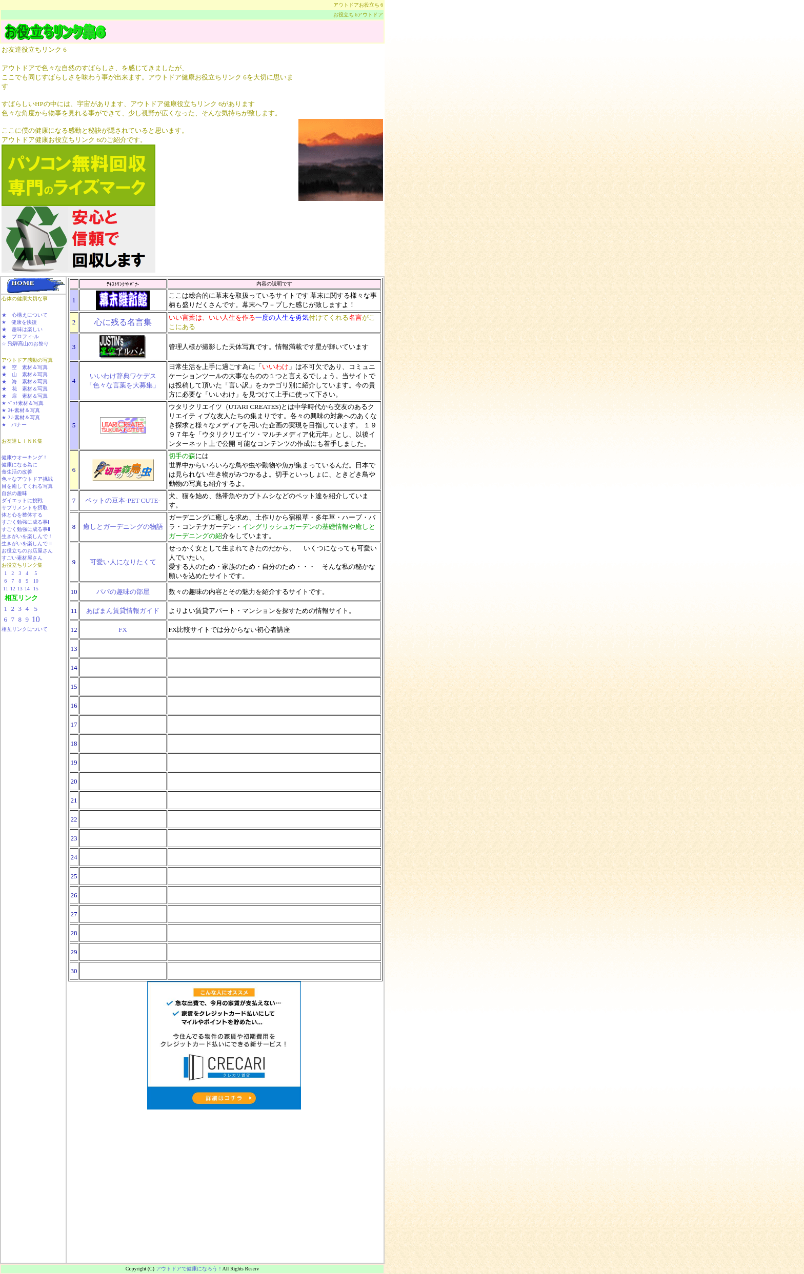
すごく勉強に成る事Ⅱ (26, 529)
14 (27, 588)
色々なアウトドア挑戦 (27, 479)
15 (35, 588)
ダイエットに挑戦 (22, 500)
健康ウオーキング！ (25, 457)
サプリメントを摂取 (25, 507)
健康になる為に (19, 464)
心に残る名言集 (123, 322)
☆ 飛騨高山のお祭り (25, 343)
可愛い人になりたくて (123, 562)
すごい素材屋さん (22, 558)
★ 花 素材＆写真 (25, 389)
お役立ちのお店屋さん (27, 550)
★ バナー (14, 424)
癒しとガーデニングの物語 (123, 526)
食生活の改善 (17, 472)
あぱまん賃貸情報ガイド (122, 610)
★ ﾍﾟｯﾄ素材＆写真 (23, 403)
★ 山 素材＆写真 (25, 374)
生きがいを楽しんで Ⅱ (27, 543)
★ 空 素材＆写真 (25, 367)
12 (12, 588)
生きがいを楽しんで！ (27, 536)
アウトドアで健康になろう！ (189, 1268)
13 (20, 588)
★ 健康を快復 (19, 322)
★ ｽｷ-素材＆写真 (21, 410)
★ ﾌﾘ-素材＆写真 (21, 417)
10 (35, 581)
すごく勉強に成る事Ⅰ (25, 522)
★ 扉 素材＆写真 (25, 396)
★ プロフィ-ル (20, 336)
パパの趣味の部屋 (123, 591)
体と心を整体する (22, 515)
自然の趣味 (14, 493)
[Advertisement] (31, 666)
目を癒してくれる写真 (27, 486)
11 (5, 588)
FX (122, 629)
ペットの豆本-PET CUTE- (122, 500)
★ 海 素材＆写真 (25, 381)
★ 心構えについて (25, 315)
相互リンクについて (25, 629)
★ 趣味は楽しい (22, 329)
